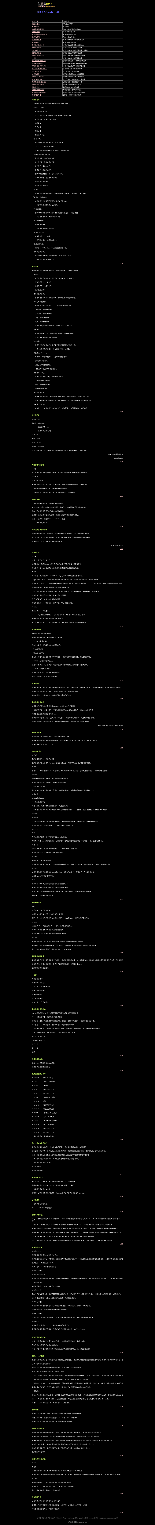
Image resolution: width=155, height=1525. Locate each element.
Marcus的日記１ (37, 50)
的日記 (39, 751)
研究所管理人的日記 (39, 82)
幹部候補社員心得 (38, 45)
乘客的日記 (36, 37)
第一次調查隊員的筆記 (39, 69)
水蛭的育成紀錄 (37, 79)
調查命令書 (36, 32)
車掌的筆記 (36, 42)
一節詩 (34, 58)
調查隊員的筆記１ (38, 76)
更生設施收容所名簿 (39, 66)
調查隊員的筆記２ (38, 90)
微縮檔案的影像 (37, 63)
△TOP (121, 263)
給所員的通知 (36, 47)
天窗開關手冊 (36, 95)
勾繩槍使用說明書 (38, 465)
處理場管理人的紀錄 (39, 92)
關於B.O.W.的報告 (38, 84)
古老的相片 (36, 74)
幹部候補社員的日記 (39, 61)
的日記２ (40, 71)
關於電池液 (36, 87)
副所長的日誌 (36, 53)
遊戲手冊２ (36, 266)
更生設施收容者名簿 (38, 1074)
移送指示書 (36, 26)
